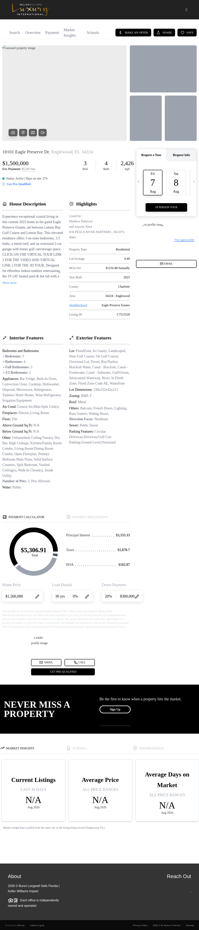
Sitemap (190, 925)
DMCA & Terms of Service (167, 925)
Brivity (21, 925)
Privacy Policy (140, 925)
